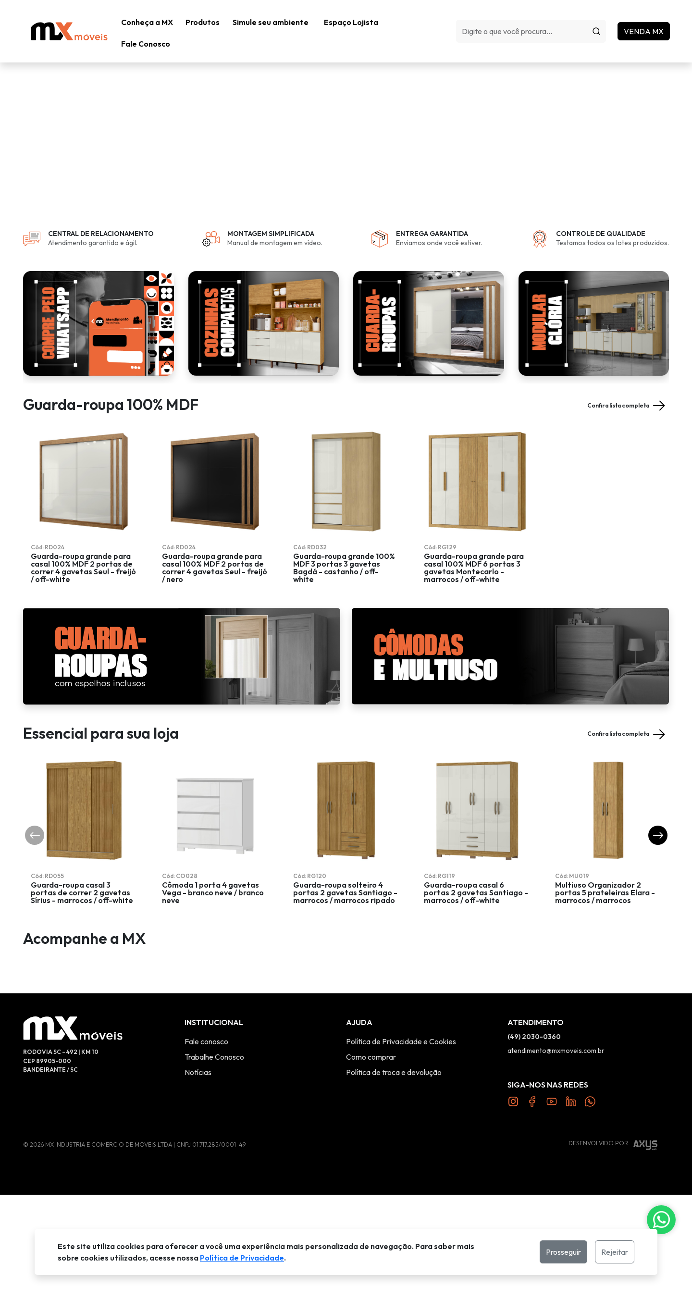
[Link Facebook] (532, 1205)
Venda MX (649, 20)
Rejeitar (614, 1252)
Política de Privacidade (242, 1257)
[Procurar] (602, 19)
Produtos (205, 20)
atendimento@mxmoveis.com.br (556, 1155)
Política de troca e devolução (394, 1176)
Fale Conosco (423, 20)
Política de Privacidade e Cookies (401, 1146)
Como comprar (371, 1161)
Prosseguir (563, 1252)
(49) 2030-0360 (534, 1141)
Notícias (198, 1176)
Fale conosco (206, 1146)
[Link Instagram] (513, 1205)
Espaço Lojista (356, 20)
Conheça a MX (147, 20)
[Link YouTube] (551, 1205)
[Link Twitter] (571, 1205)
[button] (205, 19)
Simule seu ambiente (276, 20)
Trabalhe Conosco (214, 1161)
